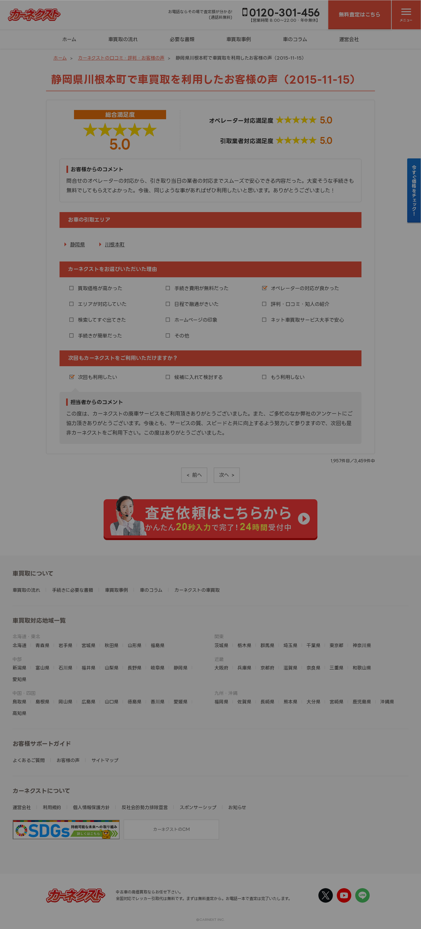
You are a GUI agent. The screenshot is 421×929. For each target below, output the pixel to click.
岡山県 (65, 701)
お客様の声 (68, 760)
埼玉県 (290, 645)
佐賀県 (244, 701)
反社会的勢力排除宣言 (145, 807)
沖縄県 (387, 701)
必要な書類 (182, 39)
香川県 (157, 701)
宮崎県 (336, 701)
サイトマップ (104, 760)
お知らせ (237, 807)
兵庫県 (244, 667)
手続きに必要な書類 (72, 589)
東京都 (336, 645)
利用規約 (52, 807)
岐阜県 (157, 667)
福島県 (157, 645)
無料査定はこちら (360, 14)
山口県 (111, 701)
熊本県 (290, 701)
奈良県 (313, 667)
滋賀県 (290, 667)
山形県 (134, 645)
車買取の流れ (123, 39)
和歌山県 (362, 667)
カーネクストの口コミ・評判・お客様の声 (121, 57)
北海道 (19, 645)
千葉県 (313, 645)
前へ (197, 475)
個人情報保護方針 (91, 807)
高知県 (19, 713)
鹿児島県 (362, 701)
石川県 (65, 667)
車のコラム (295, 39)
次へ (224, 475)
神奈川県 (362, 645)
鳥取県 (19, 701)
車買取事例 (238, 39)
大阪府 (221, 667)
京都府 (267, 667)
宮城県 (88, 645)
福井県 (88, 667)
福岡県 (221, 701)
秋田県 (111, 645)
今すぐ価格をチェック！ (414, 190)
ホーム (69, 39)
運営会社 (349, 39)
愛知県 (19, 679)
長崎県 (267, 701)
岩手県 (65, 645)
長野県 (134, 667)
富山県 (42, 667)
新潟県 (19, 667)
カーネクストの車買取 (197, 589)
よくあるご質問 (28, 760)
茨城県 (221, 645)
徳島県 (134, 701)
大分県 (313, 701)
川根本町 (115, 244)
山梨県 (111, 667)
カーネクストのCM (171, 829)
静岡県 (77, 244)
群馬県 (267, 645)
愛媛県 (180, 701)
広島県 (88, 701)
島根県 (42, 701)
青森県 (42, 645)
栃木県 (244, 645)
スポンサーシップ (198, 807)
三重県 (336, 667)
